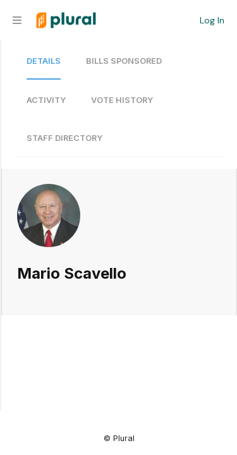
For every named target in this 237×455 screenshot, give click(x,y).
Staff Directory (64, 138)
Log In (212, 20)
